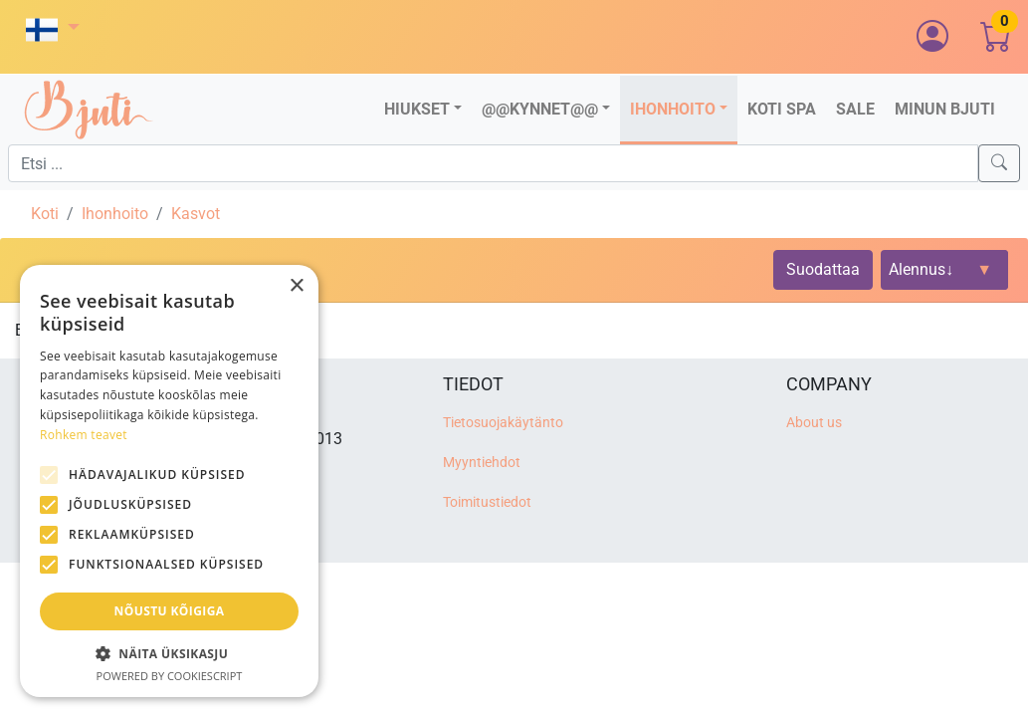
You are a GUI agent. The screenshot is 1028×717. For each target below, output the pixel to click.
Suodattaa (823, 269)
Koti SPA (781, 109)
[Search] (999, 163)
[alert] (169, 481)
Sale (855, 109)
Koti (45, 213)
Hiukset (417, 109)
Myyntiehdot (481, 462)
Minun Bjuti (945, 109)
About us (814, 422)
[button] (53, 29)
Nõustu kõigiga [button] (169, 610)
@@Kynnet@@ (540, 109)
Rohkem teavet (83, 434)
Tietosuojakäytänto (503, 422)
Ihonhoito (673, 109)
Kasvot (195, 213)
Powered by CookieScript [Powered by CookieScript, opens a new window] (170, 675)
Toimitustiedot (487, 502)
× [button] (296, 286)
